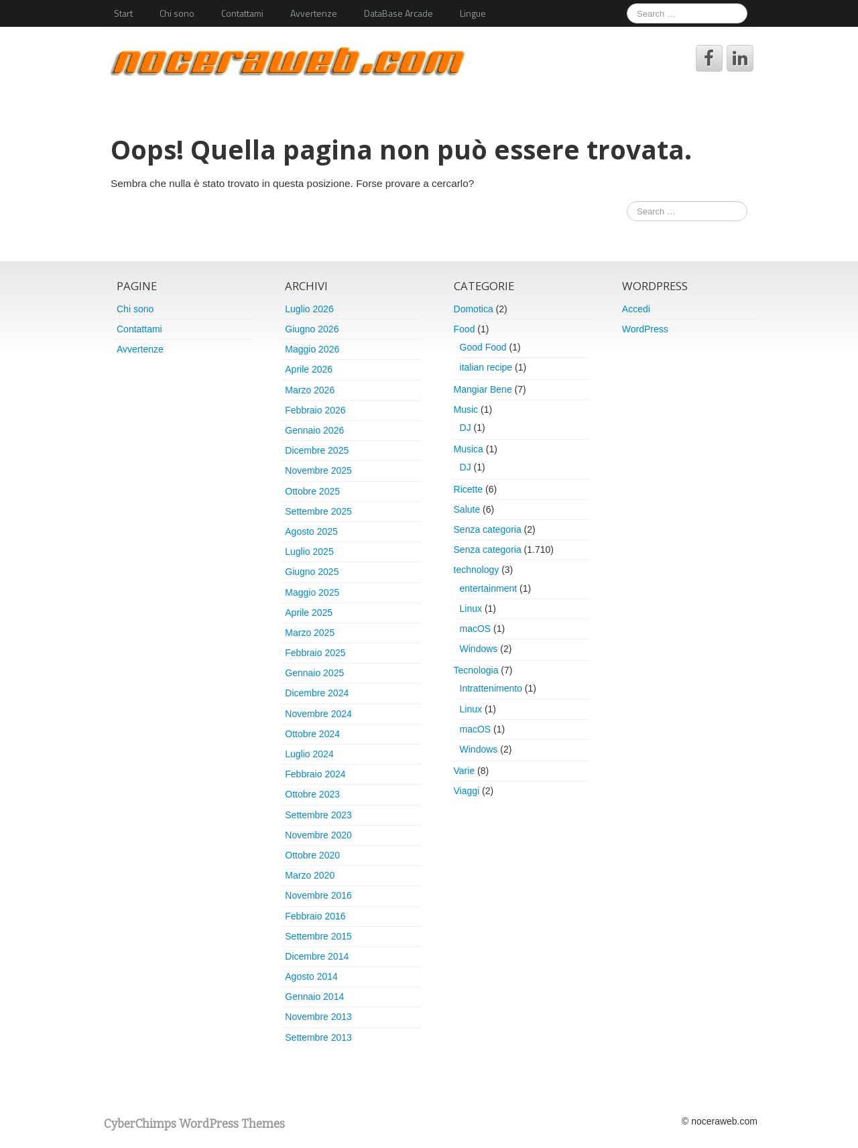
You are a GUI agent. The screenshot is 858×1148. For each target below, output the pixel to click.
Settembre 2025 (318, 511)
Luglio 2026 (309, 309)
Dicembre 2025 (317, 450)
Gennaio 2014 (314, 996)
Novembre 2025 (318, 470)
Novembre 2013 (318, 1016)
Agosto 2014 (311, 976)
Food (464, 329)
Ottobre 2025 (312, 491)
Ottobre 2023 (312, 794)
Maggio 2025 (312, 592)
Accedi (636, 309)
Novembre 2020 (318, 835)
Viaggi (467, 790)
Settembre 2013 (318, 1037)
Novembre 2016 (318, 895)
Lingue (473, 13)
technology (476, 569)
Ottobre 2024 (312, 733)
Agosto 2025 (311, 531)
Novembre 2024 (318, 713)
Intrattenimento (491, 688)
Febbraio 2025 (315, 652)
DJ (465, 427)
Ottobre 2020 (312, 855)
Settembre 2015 (318, 936)
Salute (467, 509)
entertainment (488, 588)
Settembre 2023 (318, 815)
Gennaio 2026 (314, 430)
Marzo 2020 (309, 875)
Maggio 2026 (312, 349)
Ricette (468, 489)
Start (123, 13)
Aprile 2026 (308, 369)
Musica (468, 449)
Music (466, 409)
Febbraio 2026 (315, 410)
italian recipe (486, 367)
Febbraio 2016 (315, 916)
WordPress (645, 329)
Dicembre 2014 (317, 956)
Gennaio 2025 (314, 672)
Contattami (242, 13)
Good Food (483, 347)
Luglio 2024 (309, 754)
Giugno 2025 (312, 571)
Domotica (473, 309)
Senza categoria (488, 529)
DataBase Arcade (398, 13)
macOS (475, 628)
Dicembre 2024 (317, 693)
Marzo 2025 (309, 632)
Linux (471, 608)
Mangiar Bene (483, 389)
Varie (464, 770)
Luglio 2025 (309, 551)
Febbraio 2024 (315, 774)
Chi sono (177, 13)
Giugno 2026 (312, 329)
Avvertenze (313, 13)
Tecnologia (476, 670)
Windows (479, 648)
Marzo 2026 (309, 390)
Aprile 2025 (308, 612)
